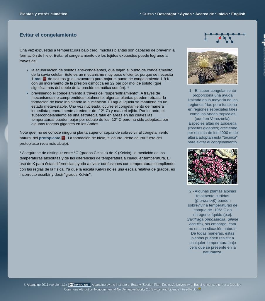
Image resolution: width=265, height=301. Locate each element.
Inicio (223, 14)
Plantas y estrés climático (43, 14)
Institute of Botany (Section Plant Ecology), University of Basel (159, 284)
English (238, 14)
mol (38, 79)
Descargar (166, 14)
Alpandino (99, 284)
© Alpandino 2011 (36, 284)
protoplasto (49, 138)
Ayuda (186, 14)
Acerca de (204, 14)
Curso (148, 14)
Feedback (189, 289)
